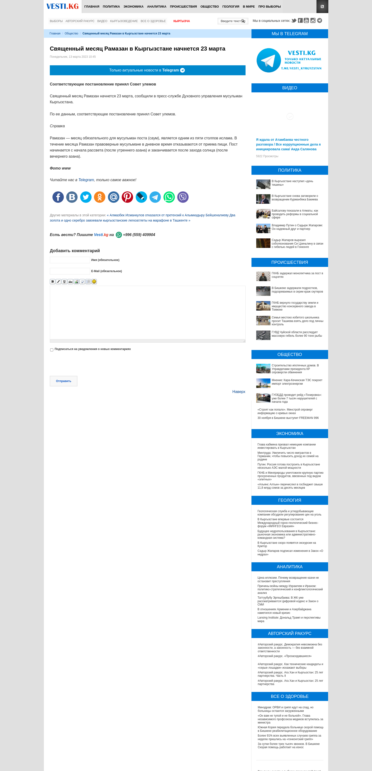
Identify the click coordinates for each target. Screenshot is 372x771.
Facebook (300, 20)
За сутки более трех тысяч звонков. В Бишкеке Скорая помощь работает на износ (289, 745)
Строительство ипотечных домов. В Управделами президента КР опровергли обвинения (295, 369)
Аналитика (156, 6)
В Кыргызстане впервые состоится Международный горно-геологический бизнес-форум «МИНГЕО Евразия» (288, 523)
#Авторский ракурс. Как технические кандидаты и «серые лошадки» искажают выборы (290, 665)
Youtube (307, 20)
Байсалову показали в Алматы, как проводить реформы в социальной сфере (295, 214)
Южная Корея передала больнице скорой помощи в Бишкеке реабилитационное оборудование (291, 729)
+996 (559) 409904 (139, 235)
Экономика (134, 6)
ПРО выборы (269, 6)
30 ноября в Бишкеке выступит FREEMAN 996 (288, 418)
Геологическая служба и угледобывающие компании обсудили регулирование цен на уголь (290, 513)
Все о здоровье (153, 21)
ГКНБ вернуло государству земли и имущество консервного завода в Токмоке (295, 306)
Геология (231, 6)
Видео (102, 21)
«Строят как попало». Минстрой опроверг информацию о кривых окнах (285, 411)
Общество (209, 6)
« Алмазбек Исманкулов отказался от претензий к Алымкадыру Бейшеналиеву (167, 215)
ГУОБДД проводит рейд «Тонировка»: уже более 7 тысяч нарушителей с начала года (297, 398)
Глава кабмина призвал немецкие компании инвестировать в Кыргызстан (287, 446)
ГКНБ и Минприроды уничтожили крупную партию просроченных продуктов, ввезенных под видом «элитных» (291, 476)
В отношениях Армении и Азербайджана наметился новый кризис (285, 611)
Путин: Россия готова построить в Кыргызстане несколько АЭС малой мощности (289, 466)
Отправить (63, 381)
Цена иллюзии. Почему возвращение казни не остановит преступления (288, 579)
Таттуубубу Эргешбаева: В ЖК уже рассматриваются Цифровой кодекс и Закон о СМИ (288, 601)
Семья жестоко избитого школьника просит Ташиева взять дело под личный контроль (298, 321)
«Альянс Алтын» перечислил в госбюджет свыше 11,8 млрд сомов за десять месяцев (290, 486)
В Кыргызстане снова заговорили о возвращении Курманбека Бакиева (295, 197)
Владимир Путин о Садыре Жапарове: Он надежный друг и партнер (297, 227)
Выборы (56, 21)
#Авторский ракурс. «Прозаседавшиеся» (285, 656)
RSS (322, 6)
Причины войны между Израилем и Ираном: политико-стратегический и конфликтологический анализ (290, 589)
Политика (111, 6)
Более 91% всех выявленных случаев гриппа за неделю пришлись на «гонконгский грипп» (289, 737)
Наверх (238, 392)
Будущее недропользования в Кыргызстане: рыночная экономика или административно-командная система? (287, 535)
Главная (91, 6)
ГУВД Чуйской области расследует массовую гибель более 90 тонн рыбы (297, 334)
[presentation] (86, 364)
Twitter (293, 20)
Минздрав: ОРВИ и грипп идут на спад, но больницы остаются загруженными (286, 709)
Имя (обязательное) (105, 260)
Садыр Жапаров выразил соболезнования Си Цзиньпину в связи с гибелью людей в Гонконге (297, 243)
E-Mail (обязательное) (106, 271)
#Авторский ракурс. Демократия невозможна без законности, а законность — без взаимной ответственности (290, 648)
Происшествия (183, 6)
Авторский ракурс (79, 21)
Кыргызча (181, 21)
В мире (249, 6)
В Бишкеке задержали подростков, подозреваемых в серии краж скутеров (297, 289)
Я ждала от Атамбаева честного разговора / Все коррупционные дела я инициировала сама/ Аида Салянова (288, 144)
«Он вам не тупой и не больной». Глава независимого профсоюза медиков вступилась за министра (290, 719)
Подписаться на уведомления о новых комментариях (93, 349)
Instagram (313, 20)
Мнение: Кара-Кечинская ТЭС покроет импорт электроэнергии (297, 381)
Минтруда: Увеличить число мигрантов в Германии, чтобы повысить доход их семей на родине (288, 456)
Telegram (320, 20)
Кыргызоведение (124, 21)
